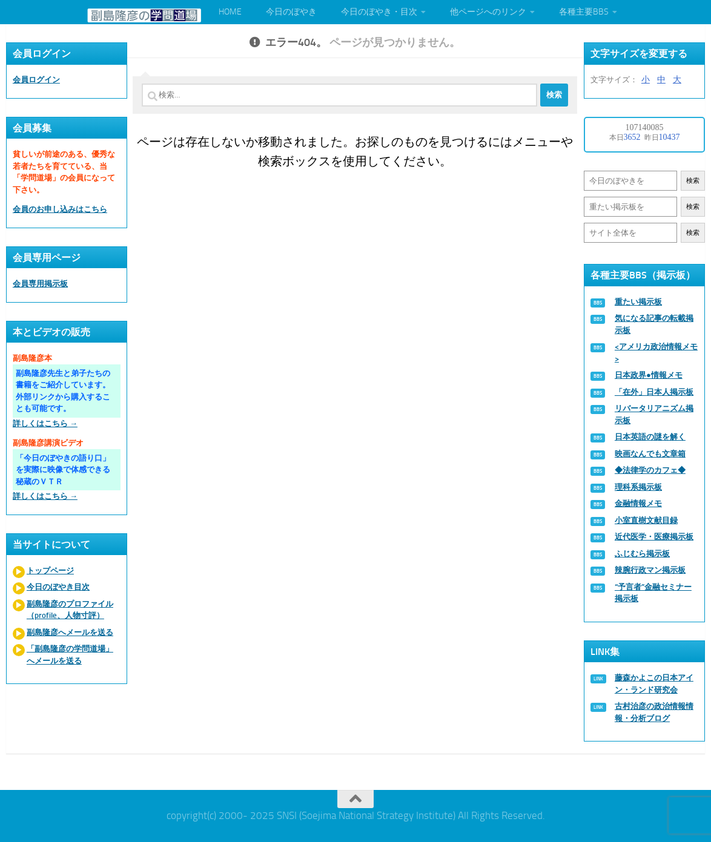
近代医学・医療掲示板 (654, 536)
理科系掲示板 (638, 487)
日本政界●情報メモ (649, 375)
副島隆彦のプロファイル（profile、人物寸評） (70, 609)
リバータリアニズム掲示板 (654, 414)
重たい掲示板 (638, 301)
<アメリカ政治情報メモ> (656, 352)
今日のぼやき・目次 (379, 12)
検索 (692, 181)
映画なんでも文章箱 (650, 453)
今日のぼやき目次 (58, 586)
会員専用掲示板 (40, 283)
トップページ (50, 570)
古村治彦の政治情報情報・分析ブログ (654, 712)
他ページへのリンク (488, 12)
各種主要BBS (584, 12)
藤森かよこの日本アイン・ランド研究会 (654, 683)
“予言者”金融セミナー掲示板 (653, 593)
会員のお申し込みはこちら (60, 209)
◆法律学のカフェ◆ (650, 470)
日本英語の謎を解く (650, 436)
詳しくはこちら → (45, 423)
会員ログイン (36, 79)
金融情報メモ (638, 503)
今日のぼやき (291, 12)
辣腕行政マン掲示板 (650, 569)
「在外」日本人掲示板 (654, 391)
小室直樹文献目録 (646, 520)
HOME (230, 12)
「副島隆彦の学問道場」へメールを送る (70, 654)
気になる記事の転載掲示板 (654, 324)
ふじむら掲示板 (642, 553)
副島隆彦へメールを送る (70, 632)
